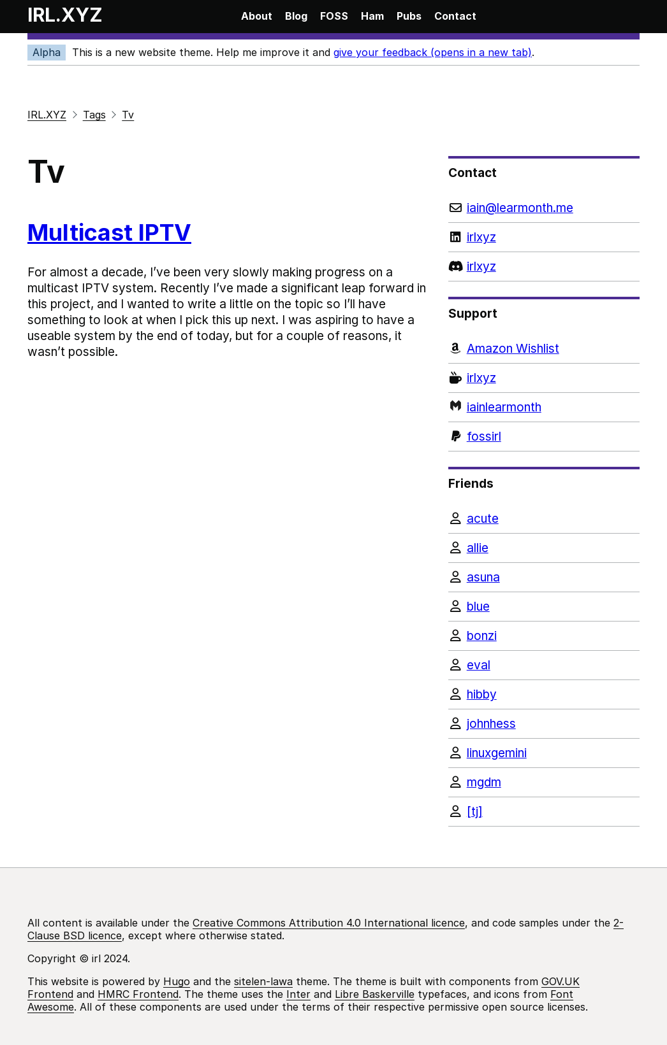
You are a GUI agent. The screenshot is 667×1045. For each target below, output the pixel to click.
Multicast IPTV (109, 232)
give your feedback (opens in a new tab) (433, 52)
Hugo (176, 981)
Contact (455, 16)
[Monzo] (544, 407)
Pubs (409, 16)
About (256, 16)
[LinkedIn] (544, 237)
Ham (372, 16)
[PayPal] (544, 436)
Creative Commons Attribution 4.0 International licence (329, 922)
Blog (296, 16)
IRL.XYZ (65, 14)
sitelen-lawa (263, 981)
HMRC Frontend (138, 994)
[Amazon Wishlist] (544, 348)
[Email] (544, 208)
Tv (128, 114)
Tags (94, 114)
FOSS (334, 16)
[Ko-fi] (544, 378)
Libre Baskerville (374, 994)
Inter (298, 994)
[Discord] (544, 266)
